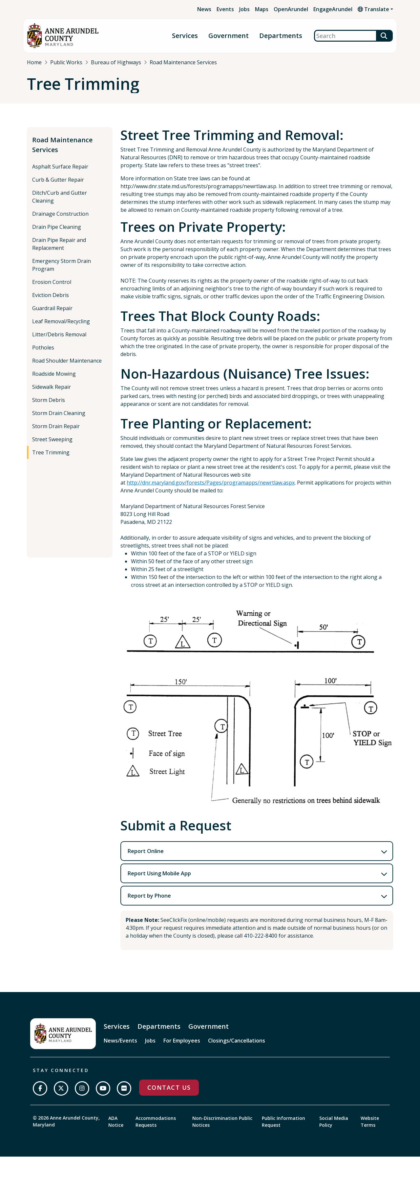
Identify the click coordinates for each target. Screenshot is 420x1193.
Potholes (43, 353)
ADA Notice (115, 1126)
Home (34, 62)
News (204, 9)
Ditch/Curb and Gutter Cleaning (59, 202)
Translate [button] (373, 9)
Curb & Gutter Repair (58, 185)
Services (185, 35)
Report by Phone (149, 901)
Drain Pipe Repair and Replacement (59, 249)
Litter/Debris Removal (59, 340)
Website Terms (370, 1126)
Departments (280, 35)
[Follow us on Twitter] (61, 1093)
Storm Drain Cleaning (58, 418)
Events (225, 9)
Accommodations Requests (156, 1126)
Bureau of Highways (116, 62)
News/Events (120, 1046)
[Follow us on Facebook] (40, 1093)
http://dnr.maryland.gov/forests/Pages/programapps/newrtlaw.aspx (211, 488)
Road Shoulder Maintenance (67, 366)
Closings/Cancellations (236, 1046)
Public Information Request (283, 1126)
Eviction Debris (50, 300)
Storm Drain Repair (56, 431)
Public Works (66, 62)
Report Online (146, 856)
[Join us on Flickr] (124, 1093)
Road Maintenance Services (183, 62)
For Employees (181, 1046)
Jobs (244, 9)
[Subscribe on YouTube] (103, 1093)
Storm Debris (48, 405)
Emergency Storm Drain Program (61, 270)
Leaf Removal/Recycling (61, 326)
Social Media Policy (333, 1126)
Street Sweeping (52, 444)
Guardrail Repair (52, 313)
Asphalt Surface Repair (60, 172)
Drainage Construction (60, 219)
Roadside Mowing (54, 379)
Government (228, 35)
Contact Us (169, 1093)
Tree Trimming (51, 458)
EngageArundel (332, 9)
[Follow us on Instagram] (82, 1093)
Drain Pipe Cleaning (56, 232)
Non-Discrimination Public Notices (222, 1126)
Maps (261, 9)
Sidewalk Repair (51, 392)
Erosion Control (51, 287)
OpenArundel (291, 9)
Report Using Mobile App (159, 879)
